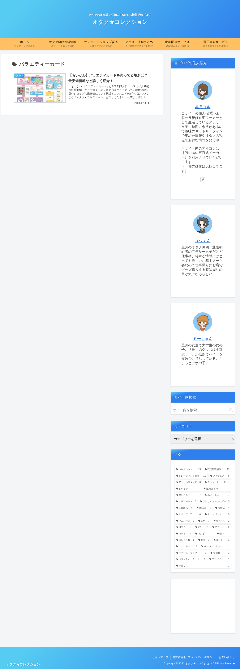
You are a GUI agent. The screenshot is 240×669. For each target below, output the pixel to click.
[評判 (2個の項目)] (202, 527)
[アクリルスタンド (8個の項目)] (188, 482)
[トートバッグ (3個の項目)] (217, 514)
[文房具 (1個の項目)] (220, 553)
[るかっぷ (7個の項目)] (187, 489)
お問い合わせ (227, 657)
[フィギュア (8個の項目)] (219, 476)
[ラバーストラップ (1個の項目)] (191, 553)
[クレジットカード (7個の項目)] (217, 482)
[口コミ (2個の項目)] (183, 527)
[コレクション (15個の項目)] (188, 469)
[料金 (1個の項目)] (204, 540)
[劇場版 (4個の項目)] (204, 508)
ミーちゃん (202, 339)
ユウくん (202, 241)
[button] (231, 410)
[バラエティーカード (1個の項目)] (190, 559)
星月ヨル (202, 107)
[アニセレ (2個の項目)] (221, 527)
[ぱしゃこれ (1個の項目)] (185, 540)
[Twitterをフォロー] (202, 179)
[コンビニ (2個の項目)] (204, 534)
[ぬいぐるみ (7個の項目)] (217, 495)
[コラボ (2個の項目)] (183, 534)
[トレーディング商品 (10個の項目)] (191, 476)
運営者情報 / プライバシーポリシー (193, 657)
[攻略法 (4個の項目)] (222, 508)
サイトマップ (160, 657)
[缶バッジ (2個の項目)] (221, 521)
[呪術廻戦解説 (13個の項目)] (217, 469)
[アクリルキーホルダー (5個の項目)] (215, 502)
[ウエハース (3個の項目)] (185, 521)
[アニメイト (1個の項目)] (219, 559)
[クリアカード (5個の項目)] (186, 502)
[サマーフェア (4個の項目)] (188, 514)
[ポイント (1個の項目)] (221, 540)
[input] (203, 410)
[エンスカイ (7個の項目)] (188, 495)
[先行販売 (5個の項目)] (184, 508)
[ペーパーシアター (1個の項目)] (215, 546)
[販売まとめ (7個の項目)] (216, 489)
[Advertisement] (203, 606)
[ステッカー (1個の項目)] (186, 546)
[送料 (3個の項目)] (204, 521)
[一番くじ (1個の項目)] (202, 566)
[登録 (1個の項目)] (223, 534)
